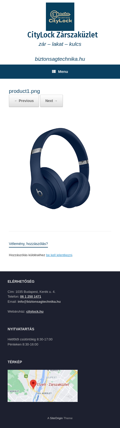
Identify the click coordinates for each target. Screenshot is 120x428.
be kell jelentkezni (59, 255)
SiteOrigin (56, 418)
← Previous (24, 101)
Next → (51, 101)
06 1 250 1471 (30, 296)
